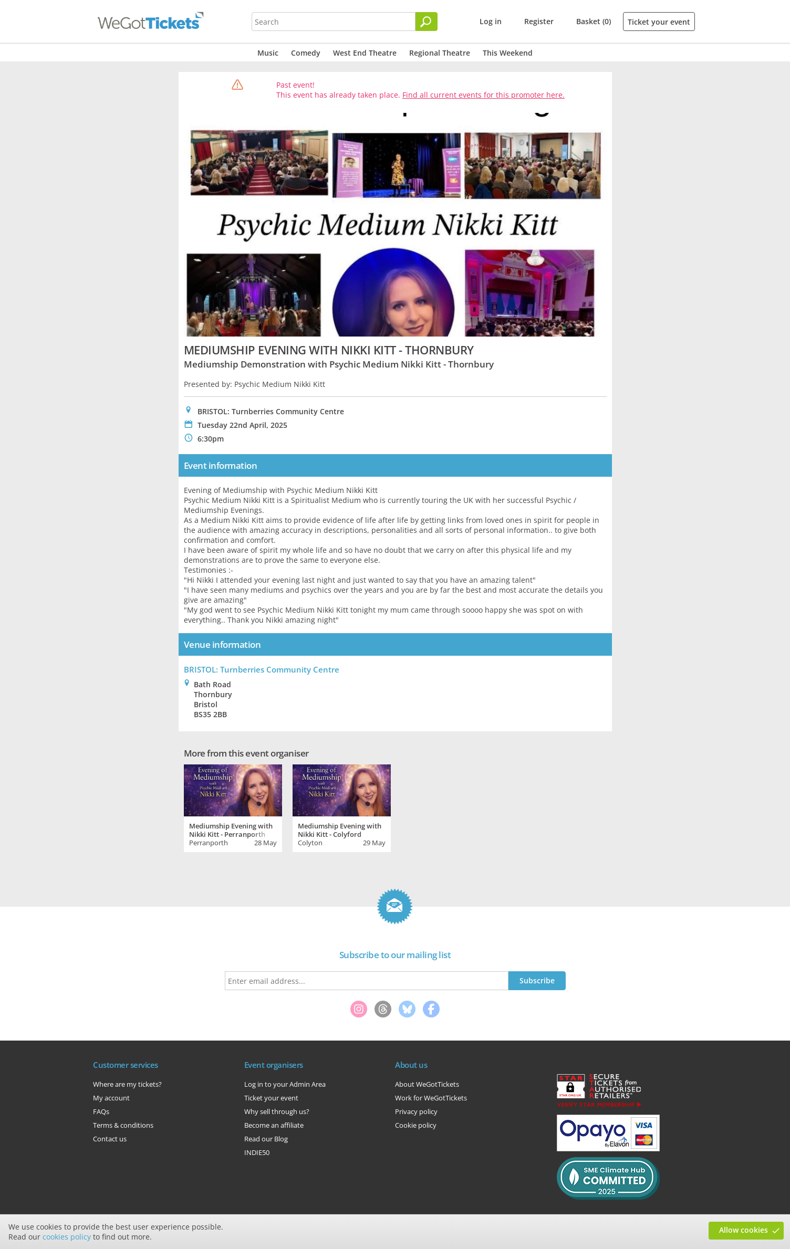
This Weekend (508, 53)
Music (267, 53)
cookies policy (67, 1237)
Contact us (110, 1138)
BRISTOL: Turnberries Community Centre (261, 669)
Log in (491, 21)
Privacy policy (416, 1111)
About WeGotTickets (427, 1084)
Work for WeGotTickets (431, 1098)
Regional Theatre (439, 53)
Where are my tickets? (127, 1084)
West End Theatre (365, 53)
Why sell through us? (276, 1111)
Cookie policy (415, 1125)
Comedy (305, 53)
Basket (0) (593, 21)
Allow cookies (743, 1230)
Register (539, 21)
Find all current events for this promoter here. (483, 95)
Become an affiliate (274, 1125)
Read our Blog (266, 1138)
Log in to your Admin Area (285, 1084)
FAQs (101, 1111)
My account (111, 1098)
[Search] (426, 21)
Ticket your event (659, 22)
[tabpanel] (233, 807)
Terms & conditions (123, 1125)
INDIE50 (256, 1152)
